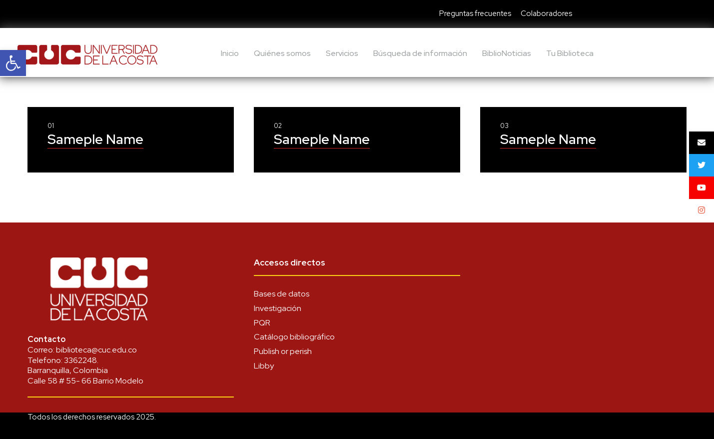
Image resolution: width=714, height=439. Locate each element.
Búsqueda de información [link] (420, 53)
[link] (13, 63)
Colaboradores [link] (546, 13)
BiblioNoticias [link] (506, 53)
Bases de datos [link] (281, 293)
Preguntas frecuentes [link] (475, 13)
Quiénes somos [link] (282, 53)
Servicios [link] (342, 53)
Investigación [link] (277, 308)
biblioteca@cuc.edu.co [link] (96, 349)
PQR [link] (262, 323)
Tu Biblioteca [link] (570, 53)
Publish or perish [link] (283, 351)
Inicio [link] (230, 53)
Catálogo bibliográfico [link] (294, 337)
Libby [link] (264, 365)
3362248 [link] (80, 360)
